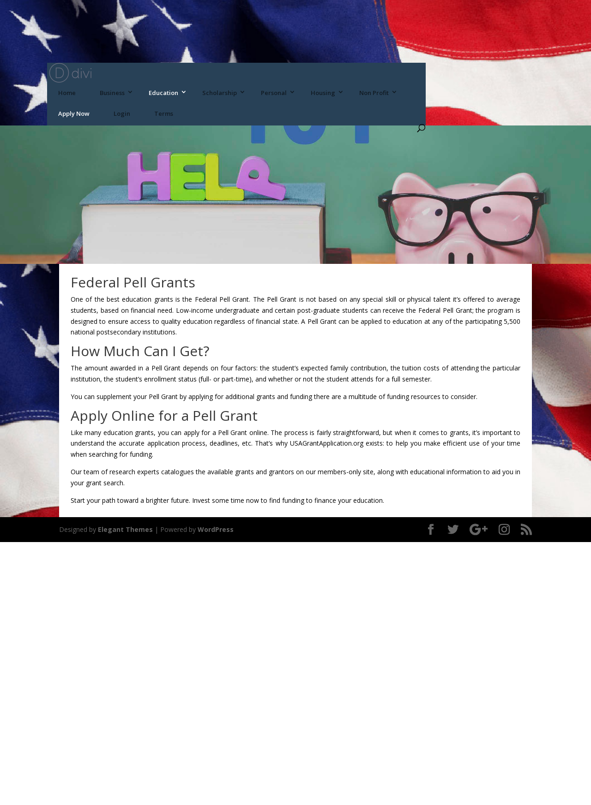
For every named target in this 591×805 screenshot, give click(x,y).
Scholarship (219, 93)
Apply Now (74, 113)
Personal (274, 93)
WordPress (216, 529)
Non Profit (374, 93)
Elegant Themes (125, 529)
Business (112, 93)
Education (163, 93)
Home (67, 93)
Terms (163, 113)
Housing (323, 93)
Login (122, 113)
